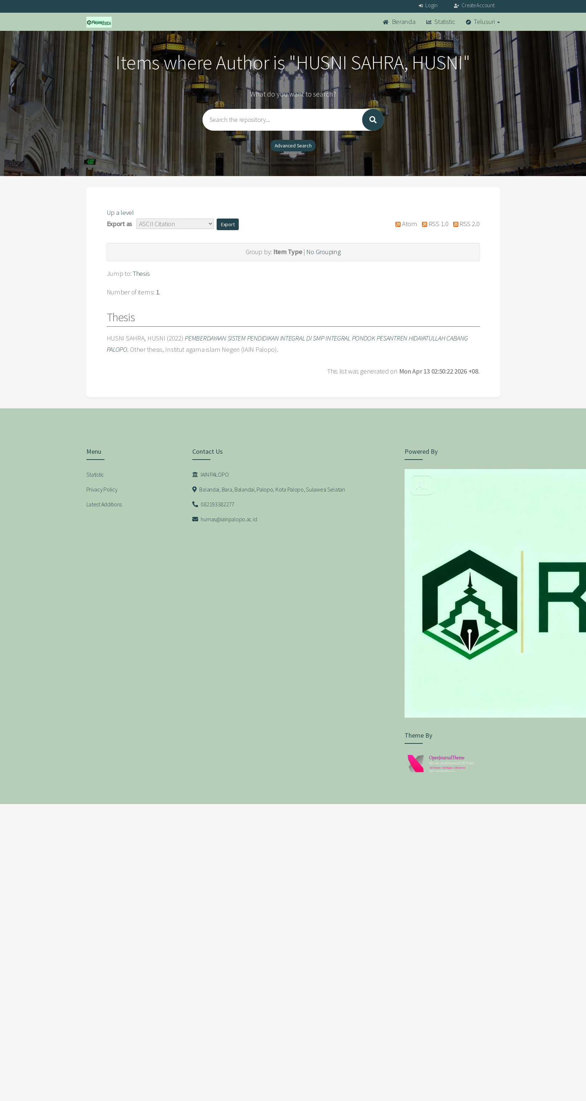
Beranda (399, 21)
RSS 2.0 (464, 224)
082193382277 (213, 504)
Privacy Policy (102, 489)
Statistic (440, 21)
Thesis (141, 273)
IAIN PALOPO (210, 474)
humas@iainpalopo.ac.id (224, 519)
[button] (228, 224)
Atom (404, 224)
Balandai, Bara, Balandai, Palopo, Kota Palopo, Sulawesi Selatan (268, 489)
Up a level (120, 212)
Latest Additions (104, 504)
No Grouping (323, 252)
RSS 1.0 (433, 224)
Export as (119, 224)
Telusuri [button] (483, 21)
